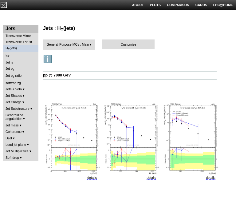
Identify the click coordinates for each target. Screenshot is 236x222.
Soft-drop (12, 157)
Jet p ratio (14, 76)
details (92, 177)
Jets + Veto (14, 89)
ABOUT (138, 5)
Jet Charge (14, 102)
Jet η (9, 62)
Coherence (14, 132)
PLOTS (155, 5)
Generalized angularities (14, 117)
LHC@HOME (223, 5)
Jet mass (12, 125)
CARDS (201, 5)
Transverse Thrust (19, 42)
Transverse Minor (18, 36)
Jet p (10, 69)
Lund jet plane (16, 144)
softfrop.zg (13, 83)
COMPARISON (178, 5)
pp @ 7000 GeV (57, 75)
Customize (128, 44)
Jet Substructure (18, 108)
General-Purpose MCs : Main (68, 44)
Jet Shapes (14, 95)
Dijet (9, 138)
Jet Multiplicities (17, 151)
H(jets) (11, 48)
